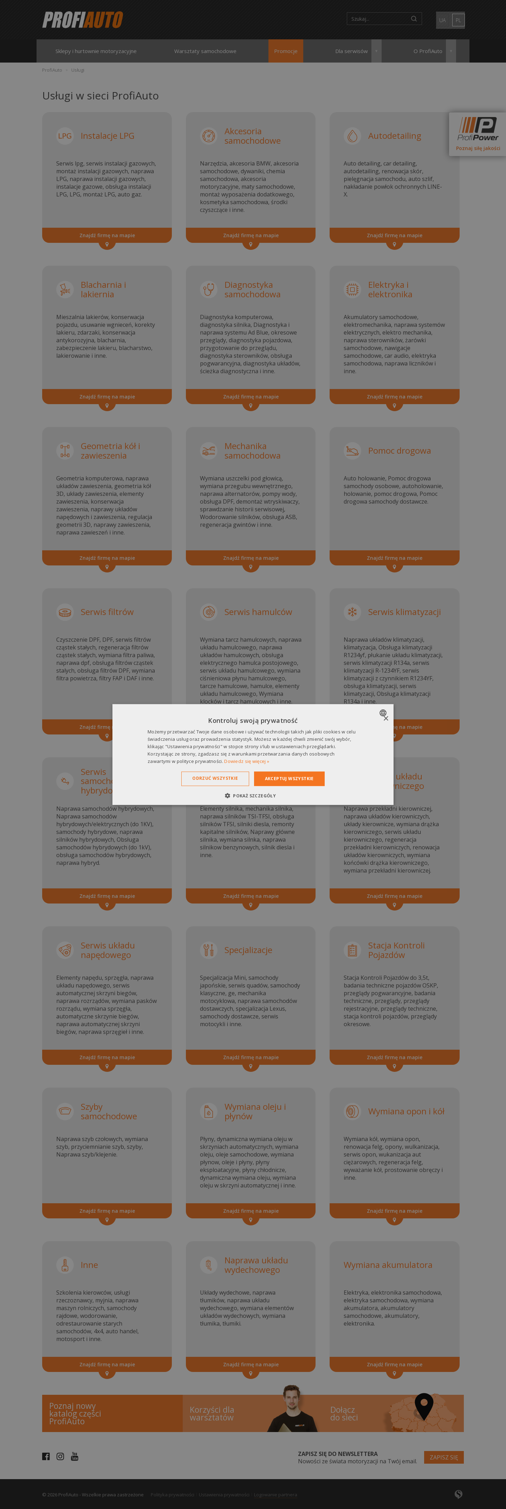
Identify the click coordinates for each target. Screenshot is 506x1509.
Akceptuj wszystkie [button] (289, 779)
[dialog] (253, 754)
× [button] (385, 718)
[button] (253, 795)
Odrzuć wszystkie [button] (215, 778)
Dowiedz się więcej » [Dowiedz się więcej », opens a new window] (246, 761)
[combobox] (383, 713)
